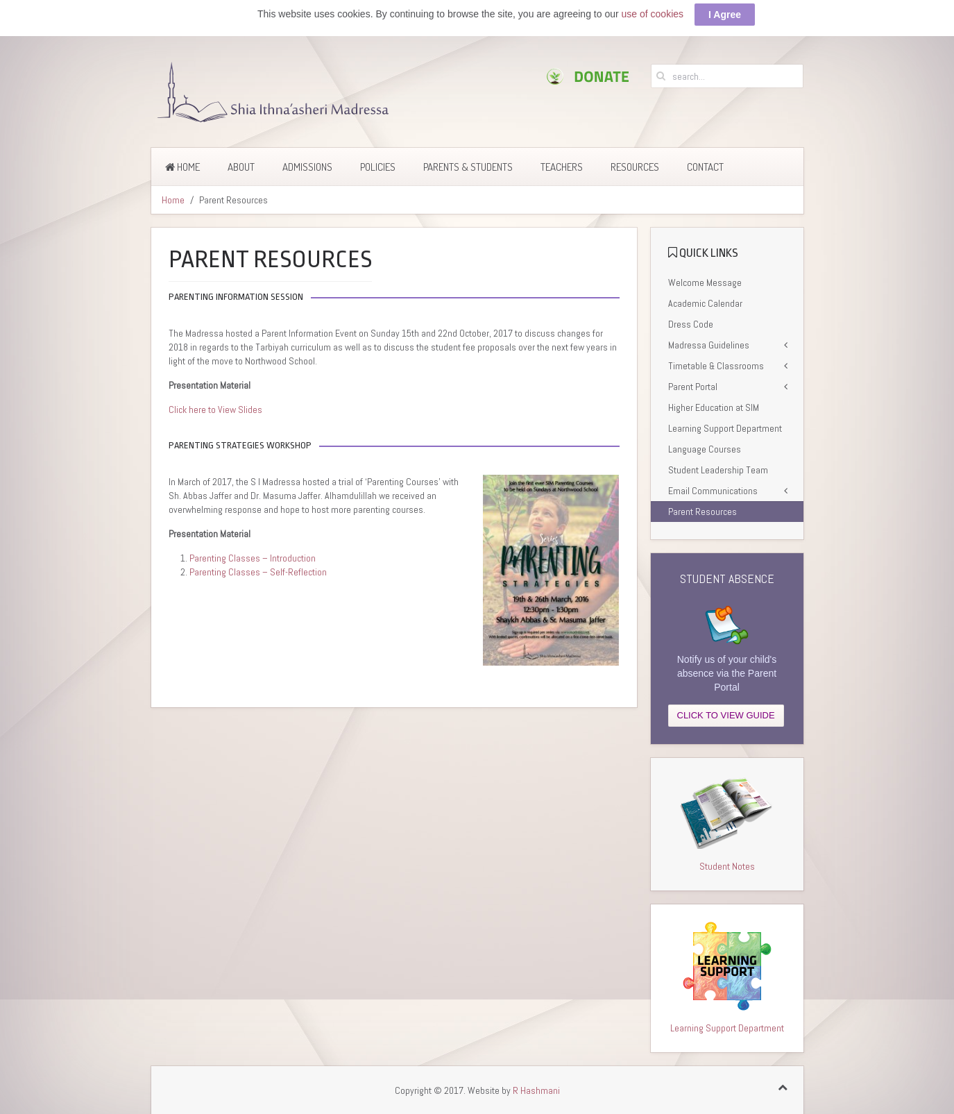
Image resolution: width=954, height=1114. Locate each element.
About (241, 166)
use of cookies (653, 13)
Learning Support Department (725, 427)
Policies (377, 166)
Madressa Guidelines (708, 344)
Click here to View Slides (215, 409)
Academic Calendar (705, 302)
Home (182, 166)
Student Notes (727, 865)
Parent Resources (702, 511)
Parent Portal (692, 386)
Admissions (307, 166)
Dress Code (690, 323)
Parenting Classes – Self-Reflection (258, 571)
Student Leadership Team (718, 469)
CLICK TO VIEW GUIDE (726, 714)
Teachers (561, 166)
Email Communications (713, 490)
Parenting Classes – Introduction (252, 557)
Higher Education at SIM (713, 406)
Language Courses (704, 448)
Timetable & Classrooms (716, 365)
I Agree (724, 13)
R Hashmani (536, 1089)
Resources (635, 166)
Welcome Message (705, 282)
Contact (705, 166)
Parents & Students (468, 166)
